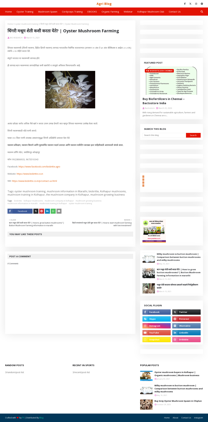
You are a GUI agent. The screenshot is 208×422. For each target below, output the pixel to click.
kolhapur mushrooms (33, 200)
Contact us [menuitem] (175, 11)
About (175, 417)
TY (23, 417)
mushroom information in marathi (22, 203)
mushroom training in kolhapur (53, 203)
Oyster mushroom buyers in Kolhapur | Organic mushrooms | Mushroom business (176, 374)
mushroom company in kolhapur (59, 200)
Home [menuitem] (8, 11)
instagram (198, 417)
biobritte (18, 200)
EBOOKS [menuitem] (92, 11)
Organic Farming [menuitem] (110, 11)
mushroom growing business (88, 200)
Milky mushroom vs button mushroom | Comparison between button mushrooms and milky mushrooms (179, 257)
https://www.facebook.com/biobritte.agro (39, 166)
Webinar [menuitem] (128, 11)
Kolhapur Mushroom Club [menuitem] (150, 11)
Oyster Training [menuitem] (25, 11)
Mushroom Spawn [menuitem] (47, 11)
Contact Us (186, 417)
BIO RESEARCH (16, 37)
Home (10, 24)
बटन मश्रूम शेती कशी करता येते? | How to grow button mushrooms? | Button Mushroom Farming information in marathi (179, 272)
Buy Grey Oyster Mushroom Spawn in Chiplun (178, 401)
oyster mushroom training (26, 24)
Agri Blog (104, 4)
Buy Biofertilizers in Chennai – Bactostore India (163, 101)
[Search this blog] (164, 135)
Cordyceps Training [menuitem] (72, 11)
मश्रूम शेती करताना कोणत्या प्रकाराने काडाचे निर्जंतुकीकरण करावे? (177, 286)
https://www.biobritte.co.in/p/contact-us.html (34, 180)
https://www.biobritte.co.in (30, 173)
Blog (41, 417)
